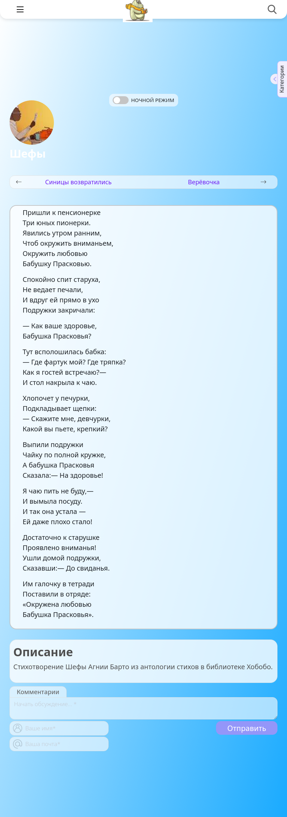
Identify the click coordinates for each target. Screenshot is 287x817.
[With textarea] (143, 708)
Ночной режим (152, 100)
